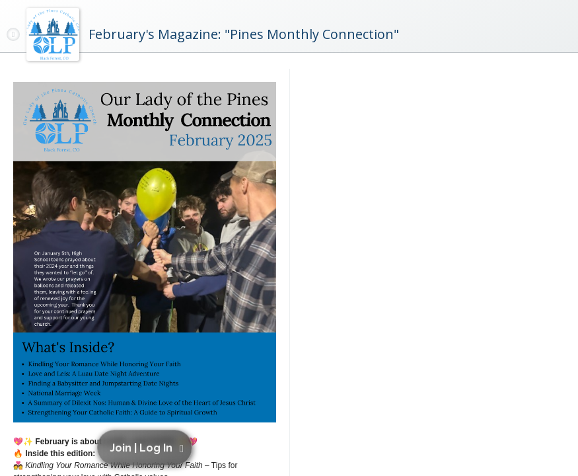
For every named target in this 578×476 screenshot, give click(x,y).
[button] (147, 447)
